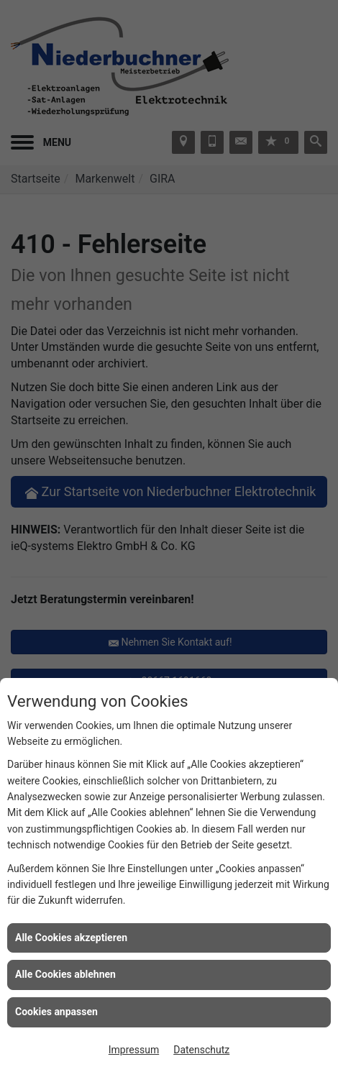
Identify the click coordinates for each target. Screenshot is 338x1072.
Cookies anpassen (56, 1011)
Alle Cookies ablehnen (65, 974)
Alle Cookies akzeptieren (71, 937)
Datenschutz (201, 1049)
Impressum (134, 1049)
